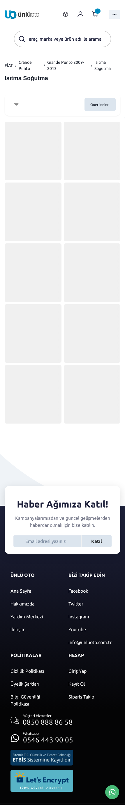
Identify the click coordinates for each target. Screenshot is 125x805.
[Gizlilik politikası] (33, 671)
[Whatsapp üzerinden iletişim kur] (41, 736)
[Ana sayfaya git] (22, 14)
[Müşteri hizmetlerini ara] (41, 720)
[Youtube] (91, 629)
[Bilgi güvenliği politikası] (33, 700)
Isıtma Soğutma (102, 65)
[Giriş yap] (80, 14)
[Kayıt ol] (91, 683)
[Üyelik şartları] (33, 683)
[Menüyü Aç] (114, 14)
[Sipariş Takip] (91, 696)
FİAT (9, 65)
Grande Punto (25, 65)
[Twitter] (91, 603)
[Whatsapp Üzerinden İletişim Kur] (112, 791)
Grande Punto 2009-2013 (65, 65)
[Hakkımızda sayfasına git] (33, 603)
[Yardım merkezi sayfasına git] (33, 616)
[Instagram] (91, 616)
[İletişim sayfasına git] (33, 629)
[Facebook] (91, 590)
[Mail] (91, 642)
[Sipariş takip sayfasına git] (65, 14)
